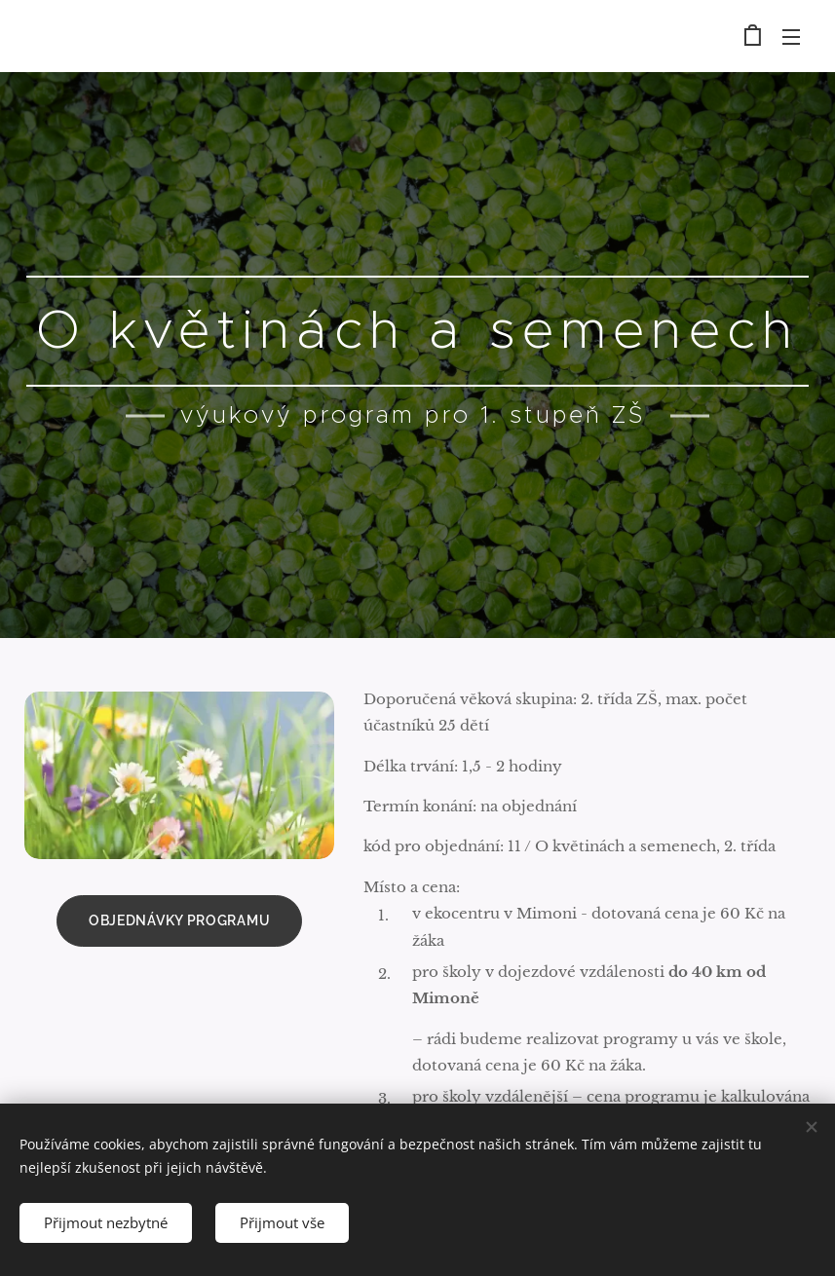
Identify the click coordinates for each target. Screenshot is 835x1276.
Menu (791, 37)
